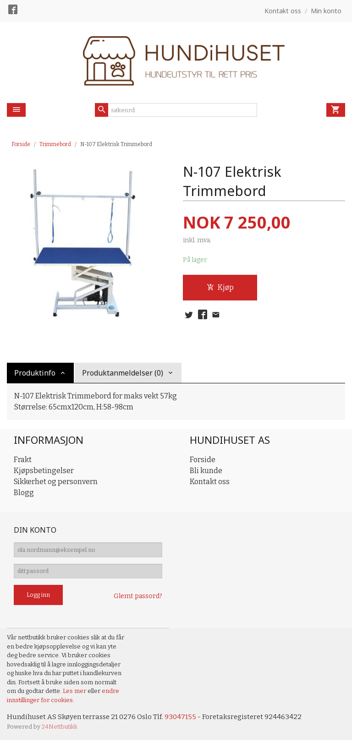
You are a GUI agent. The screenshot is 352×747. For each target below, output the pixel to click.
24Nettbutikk (59, 733)
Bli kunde (206, 470)
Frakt (23, 459)
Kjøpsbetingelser (44, 470)
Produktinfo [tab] (34, 373)
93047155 (186, 723)
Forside (20, 144)
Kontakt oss (210, 481)
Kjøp (220, 288)
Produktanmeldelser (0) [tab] (122, 373)
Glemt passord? (138, 602)
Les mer (75, 696)
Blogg (24, 492)
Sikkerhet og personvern (56, 481)
